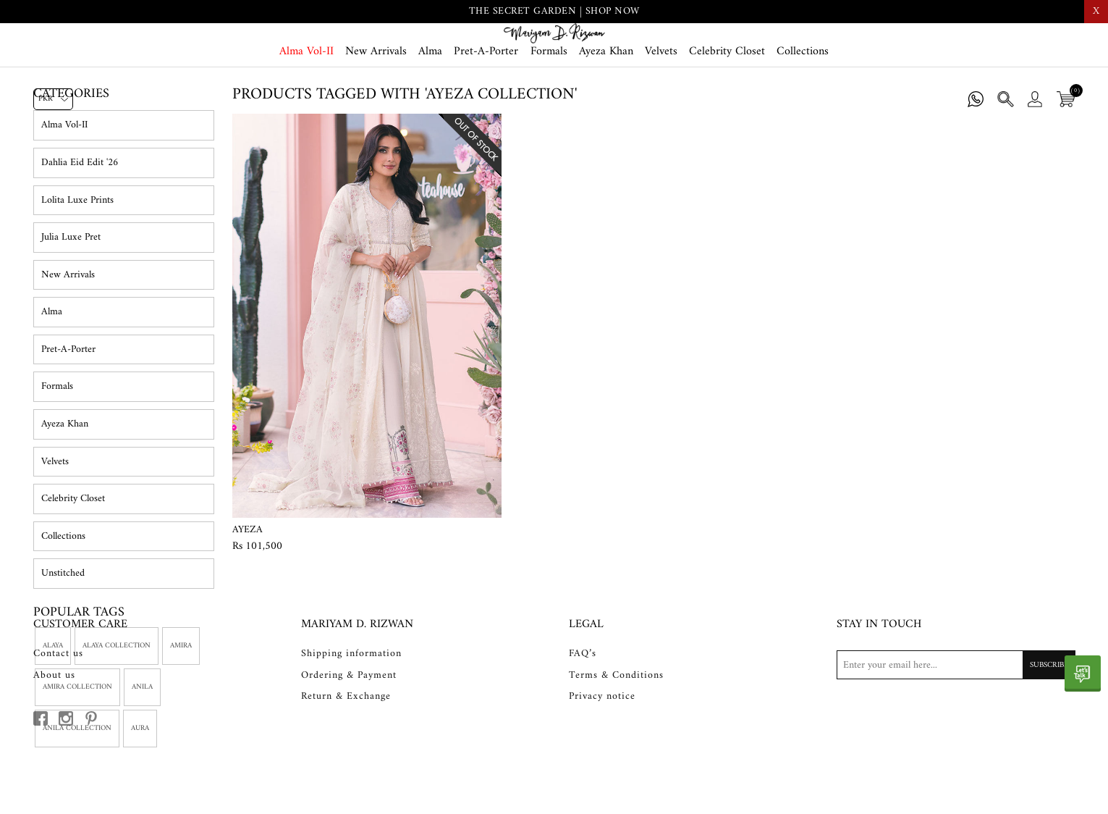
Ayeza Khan (606, 103)
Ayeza (247, 589)
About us (54, 741)
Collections (803, 103)
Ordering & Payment (349, 741)
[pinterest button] (91, 785)
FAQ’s (582, 720)
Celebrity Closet (727, 103)
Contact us (58, 720)
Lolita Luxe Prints (77, 259)
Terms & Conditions (616, 741)
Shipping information (351, 720)
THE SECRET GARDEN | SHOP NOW (554, 11)
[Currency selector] (53, 99)
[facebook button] (40, 785)
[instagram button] (66, 785)
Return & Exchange (346, 763)
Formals (548, 103)
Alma (430, 103)
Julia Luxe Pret (71, 297)
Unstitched (63, 633)
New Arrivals (376, 103)
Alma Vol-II (306, 103)
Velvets (661, 103)
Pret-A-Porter (486, 103)
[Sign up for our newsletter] (956, 731)
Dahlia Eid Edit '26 (79, 222)
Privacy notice (602, 763)
